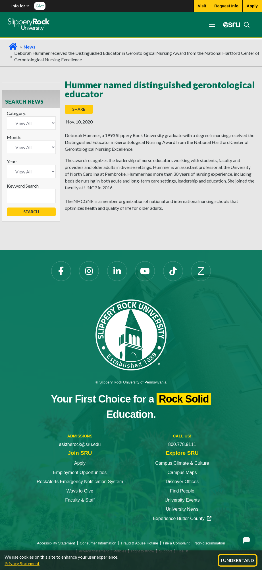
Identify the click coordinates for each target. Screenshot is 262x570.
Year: (12, 161)
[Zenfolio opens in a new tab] (201, 271)
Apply (80, 463)
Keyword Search (23, 185)
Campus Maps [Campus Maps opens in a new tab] (182, 472)
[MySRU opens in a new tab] (229, 24)
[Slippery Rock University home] (131, 334)
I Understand (237, 560)
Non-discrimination (209, 543)
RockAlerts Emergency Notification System (80, 481)
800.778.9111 (182, 444)
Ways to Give (79, 491)
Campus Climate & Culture (182, 463)
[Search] (244, 24)
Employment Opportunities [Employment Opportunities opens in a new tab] (80, 472)
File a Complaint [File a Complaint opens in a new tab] (176, 543)
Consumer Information (98, 543)
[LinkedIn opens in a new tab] (117, 271)
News (30, 46)
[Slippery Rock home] (29, 24)
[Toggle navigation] (211, 25)
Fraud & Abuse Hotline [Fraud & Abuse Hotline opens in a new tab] (139, 543)
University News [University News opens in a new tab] (182, 509)
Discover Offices (182, 481)
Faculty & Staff (80, 500)
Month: (14, 137)
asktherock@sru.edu (80, 444)
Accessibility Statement (56, 543)
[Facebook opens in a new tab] (61, 271)
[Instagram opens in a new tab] (89, 271)
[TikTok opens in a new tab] (173, 271)
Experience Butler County (182, 518)
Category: (16, 113)
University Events (182, 500)
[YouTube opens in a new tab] (145, 271)
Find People (182, 491)
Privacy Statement (22, 563)
